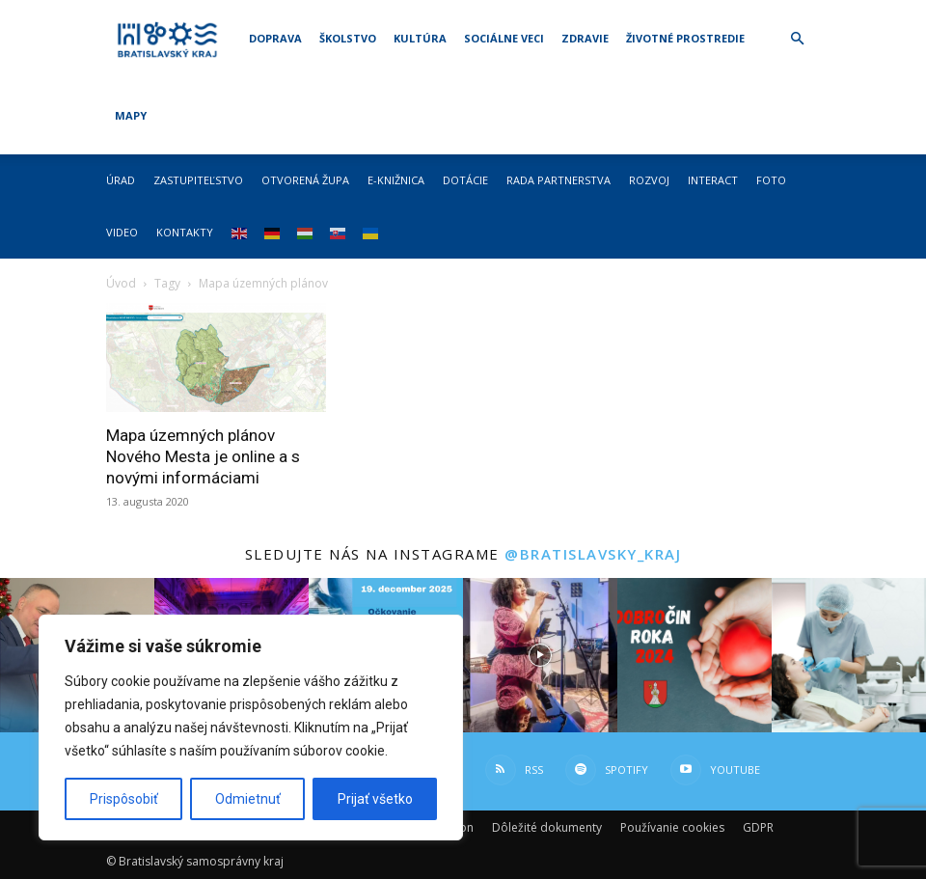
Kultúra (420, 38)
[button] (797, 39)
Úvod (121, 283)
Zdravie (585, 38)
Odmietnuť (248, 799)
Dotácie (465, 180)
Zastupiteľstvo (198, 180)
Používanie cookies (672, 827)
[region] (251, 727)
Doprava (275, 38)
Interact (713, 180)
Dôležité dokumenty (547, 827)
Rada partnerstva (558, 180)
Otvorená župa (305, 180)
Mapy (131, 115)
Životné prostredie (685, 38)
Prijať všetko (375, 799)
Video (122, 232)
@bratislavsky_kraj (592, 553)
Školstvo (347, 38)
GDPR (758, 827)
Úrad (120, 180)
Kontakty (184, 232)
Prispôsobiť (124, 799)
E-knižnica (396, 180)
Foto (771, 180)
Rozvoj (649, 180)
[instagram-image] (540, 655)
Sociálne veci (504, 38)
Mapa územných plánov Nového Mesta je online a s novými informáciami (203, 456)
